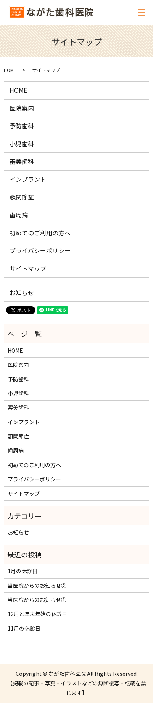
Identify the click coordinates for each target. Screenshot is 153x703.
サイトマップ (28, 268)
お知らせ (22, 292)
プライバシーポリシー (40, 250)
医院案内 (22, 108)
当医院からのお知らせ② (37, 585)
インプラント (28, 179)
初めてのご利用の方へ (40, 232)
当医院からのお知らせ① (37, 599)
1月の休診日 (22, 571)
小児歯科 (22, 143)
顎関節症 (22, 196)
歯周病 (19, 214)
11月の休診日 (24, 628)
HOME (10, 70)
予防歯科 (22, 125)
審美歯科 (22, 161)
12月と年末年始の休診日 (37, 614)
